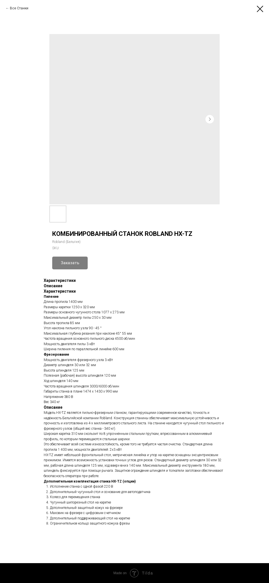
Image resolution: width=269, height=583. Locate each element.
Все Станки (19, 8)
